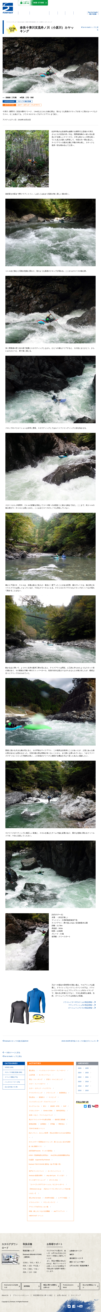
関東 (25, 1266)
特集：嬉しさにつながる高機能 (39, 1211)
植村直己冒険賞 (60, 1119)
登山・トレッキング (35, 1079)
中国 (36, 1269)
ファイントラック (11, 22)
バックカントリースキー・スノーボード (52, 1070)
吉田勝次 (43, 1124)
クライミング (50, 1093)
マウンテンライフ (49, 1202)
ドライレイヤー (34, 1202)
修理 (72, 1254)
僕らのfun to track (35, 1198)
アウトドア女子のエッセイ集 (38, 1207)
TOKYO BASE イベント (37, 1128)
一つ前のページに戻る (11, 1052)
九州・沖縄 (33, 1272)
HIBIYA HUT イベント (36, 1216)
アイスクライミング (35, 1093)
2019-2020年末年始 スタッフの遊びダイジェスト (79, 1041)
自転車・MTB (54, 1106)
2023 (87, 1072)
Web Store (32, 2)
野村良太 (62, 1124)
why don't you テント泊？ (55, 1175)
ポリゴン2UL (53, 1180)
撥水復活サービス (76, 1258)
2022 (80, 1077)
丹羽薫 (52, 1124)
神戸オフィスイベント (36, 1171)
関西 (30, 1269)
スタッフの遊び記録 (24, 101)
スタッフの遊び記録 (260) (13, 1072)
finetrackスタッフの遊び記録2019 (15, 1041)
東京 (37, 1262)
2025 (87, 1068)
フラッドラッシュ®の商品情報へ (81, 1005)
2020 (80, 1081)
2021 (87, 1077)
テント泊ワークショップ (37, 1180)
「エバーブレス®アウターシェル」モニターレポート (46, 1184)
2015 (87, 1090)
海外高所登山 (60, 1110)
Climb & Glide (47, 1110)
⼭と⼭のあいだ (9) (11, 1087)
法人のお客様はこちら (90, 1286)
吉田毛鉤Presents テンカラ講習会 (40, 1151)
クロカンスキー (34, 1110)
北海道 (25, 1262)
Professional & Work (71, 1286)
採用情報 (32, 1286)
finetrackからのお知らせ (12, 1286)
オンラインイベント (54, 1171)
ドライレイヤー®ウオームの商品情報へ (78, 1002)
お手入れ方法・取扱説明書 (79, 1266)
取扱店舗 (27, 1244)
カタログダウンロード (66, 3)
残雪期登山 (63, 1093)
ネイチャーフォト (45, 1075)
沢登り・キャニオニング (54, 1079)
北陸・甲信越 (34, 1266)
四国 (25, 1272)
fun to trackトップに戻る (12, 1056)
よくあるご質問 (68, 5)
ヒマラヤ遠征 (62, 1198)
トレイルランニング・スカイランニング (42, 1102)
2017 (87, 1086)
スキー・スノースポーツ (37, 1084)
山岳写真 (32, 1075)
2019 (87, 1081)
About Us (5, 1295)
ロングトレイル (34, 1106)
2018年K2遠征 (49, 1198)
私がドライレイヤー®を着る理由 (40, 1119)
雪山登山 (32, 1097)
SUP (64, 1106)
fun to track (21, 22)
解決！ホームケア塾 (77, 1262)
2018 (80, 1086)
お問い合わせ (62, 1295)
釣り (44, 1106)
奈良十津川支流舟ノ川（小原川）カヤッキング (39, 22)
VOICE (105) (9, 1067)
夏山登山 (32, 1070)
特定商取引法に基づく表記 (42, 1295)
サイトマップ (76, 1295)
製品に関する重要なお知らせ (51, 1286)
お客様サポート (55, 1244)
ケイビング (52, 1097)
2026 (80, 1068)
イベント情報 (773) (11, 1077)
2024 (80, 1072)
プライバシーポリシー (21, 1295)
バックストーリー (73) (12, 1082)
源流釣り (42, 1097)
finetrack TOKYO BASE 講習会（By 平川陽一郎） (45, 1164)
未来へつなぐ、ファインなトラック (41, 1115)
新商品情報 (32, 1124)
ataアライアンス (59, 1211)
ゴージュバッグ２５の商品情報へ (81, 1008)
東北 (32, 1262)
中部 (25, 1269)
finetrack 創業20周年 (36, 1175)
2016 (80, 1090)
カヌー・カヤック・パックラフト (29, 105)
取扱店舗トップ (28, 1251)
